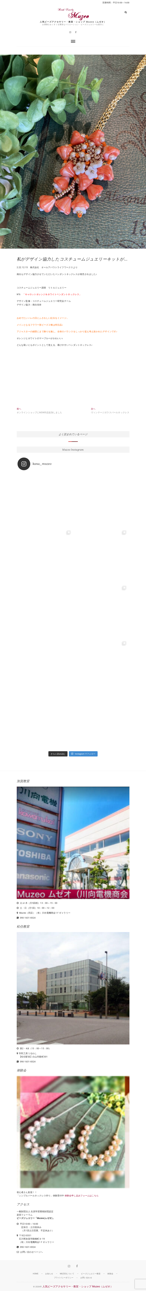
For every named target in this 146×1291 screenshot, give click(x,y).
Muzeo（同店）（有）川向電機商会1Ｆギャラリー (44, 913)
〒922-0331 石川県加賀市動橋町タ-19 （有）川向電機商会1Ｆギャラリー (35, 1238)
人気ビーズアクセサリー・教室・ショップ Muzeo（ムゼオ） (73, 22)
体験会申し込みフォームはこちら (82, 1195)
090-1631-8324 (26, 917)
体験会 (110, 1274)
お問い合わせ (86, 1278)
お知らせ (49, 1274)
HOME (35, 1274)
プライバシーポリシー (63, 1278)
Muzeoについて (67, 1274)
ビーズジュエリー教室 (90, 1274)
